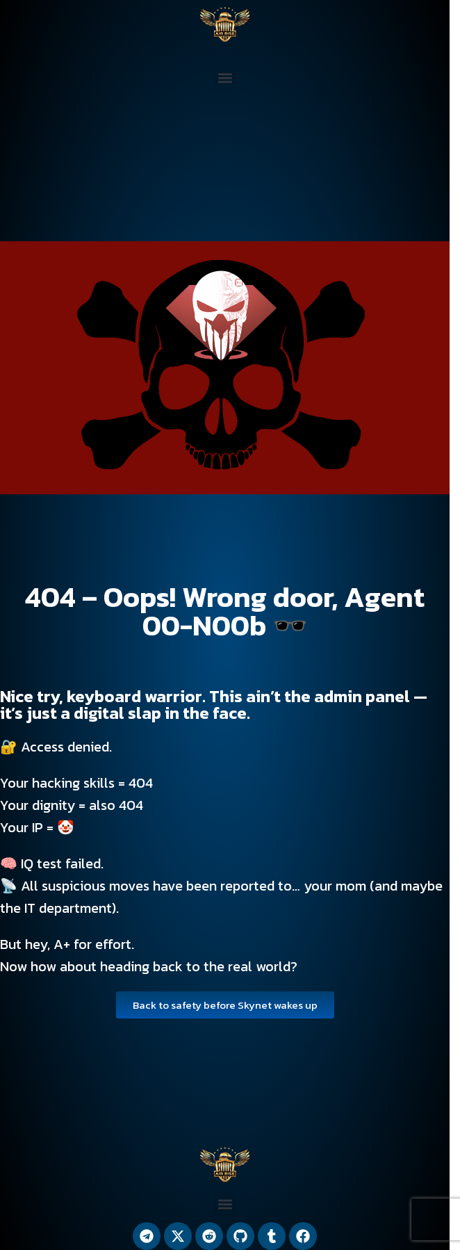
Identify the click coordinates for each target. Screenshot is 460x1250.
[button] (224, 77)
